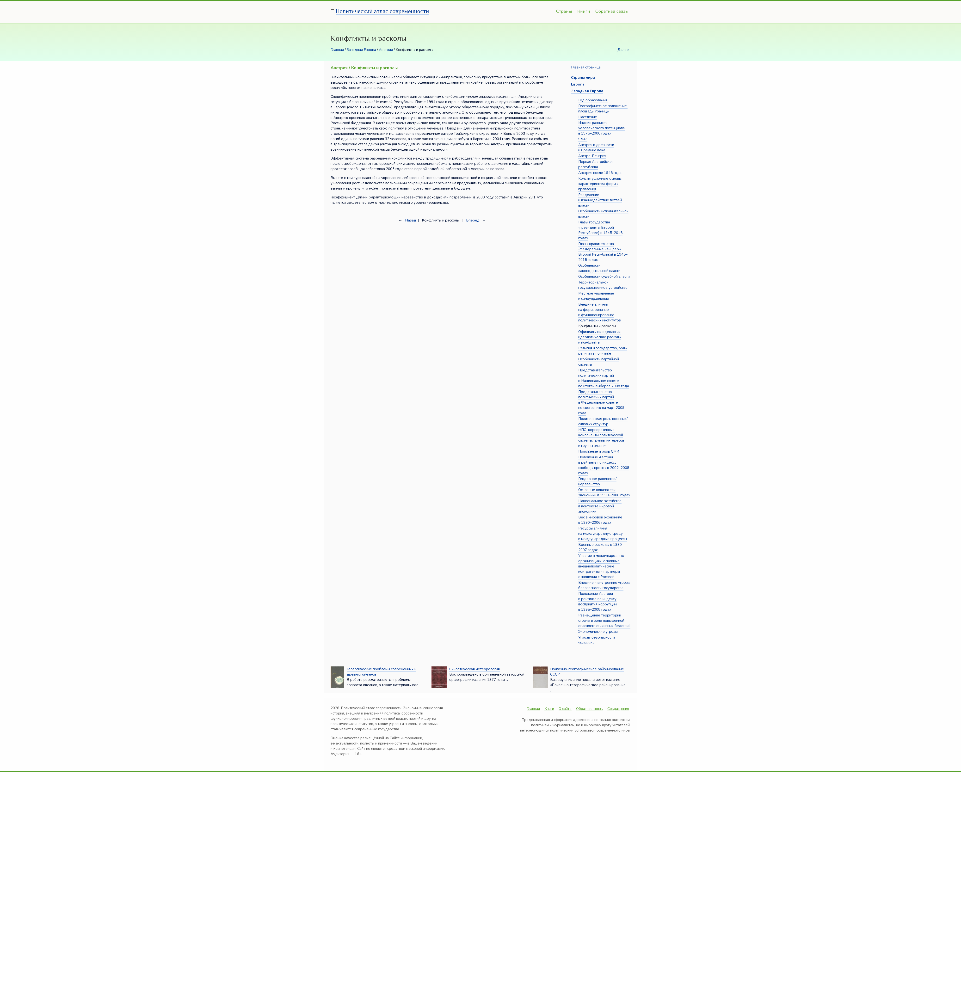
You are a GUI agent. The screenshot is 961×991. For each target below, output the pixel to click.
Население (587, 117)
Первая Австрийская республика (595, 164)
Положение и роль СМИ (598, 451)
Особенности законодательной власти (599, 268)
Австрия (386, 49)
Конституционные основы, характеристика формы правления (600, 183)
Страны (564, 11)
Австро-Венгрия (592, 156)
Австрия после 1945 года (600, 172)
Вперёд (473, 220)
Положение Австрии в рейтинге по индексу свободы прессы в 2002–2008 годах (603, 465)
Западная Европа (361, 49)
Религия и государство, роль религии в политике (602, 351)
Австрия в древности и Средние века (596, 147)
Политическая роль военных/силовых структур (603, 421)
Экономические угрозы (598, 631)
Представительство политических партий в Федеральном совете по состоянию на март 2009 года (601, 402)
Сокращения (618, 708)
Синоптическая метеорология (474, 669)
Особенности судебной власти (604, 276)
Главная (337, 49)
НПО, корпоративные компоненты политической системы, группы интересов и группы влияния (601, 437)
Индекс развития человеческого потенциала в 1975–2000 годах (601, 128)
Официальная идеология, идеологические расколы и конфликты (599, 337)
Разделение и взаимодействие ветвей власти (600, 200)
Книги (583, 11)
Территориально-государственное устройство (603, 285)
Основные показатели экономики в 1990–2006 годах (604, 492)
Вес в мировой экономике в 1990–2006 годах (600, 520)
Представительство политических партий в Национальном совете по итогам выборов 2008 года (603, 378)
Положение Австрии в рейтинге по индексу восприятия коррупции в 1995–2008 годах (597, 601)
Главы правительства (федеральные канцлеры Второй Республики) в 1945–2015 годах (603, 251)
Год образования (593, 100)
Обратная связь (611, 11)
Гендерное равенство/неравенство (597, 481)
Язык (582, 139)
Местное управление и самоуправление (596, 296)
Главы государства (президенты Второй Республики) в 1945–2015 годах (600, 230)
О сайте (565, 708)
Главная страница (586, 67)
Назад (410, 220)
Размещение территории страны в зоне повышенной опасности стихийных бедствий (604, 620)
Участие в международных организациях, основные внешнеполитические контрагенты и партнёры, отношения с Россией (601, 566)
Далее (623, 49)
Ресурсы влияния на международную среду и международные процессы (602, 533)
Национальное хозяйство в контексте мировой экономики (600, 506)
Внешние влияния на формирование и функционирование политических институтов (599, 312)
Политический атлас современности (382, 11)
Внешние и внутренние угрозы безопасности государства (604, 585)
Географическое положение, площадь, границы (603, 109)
